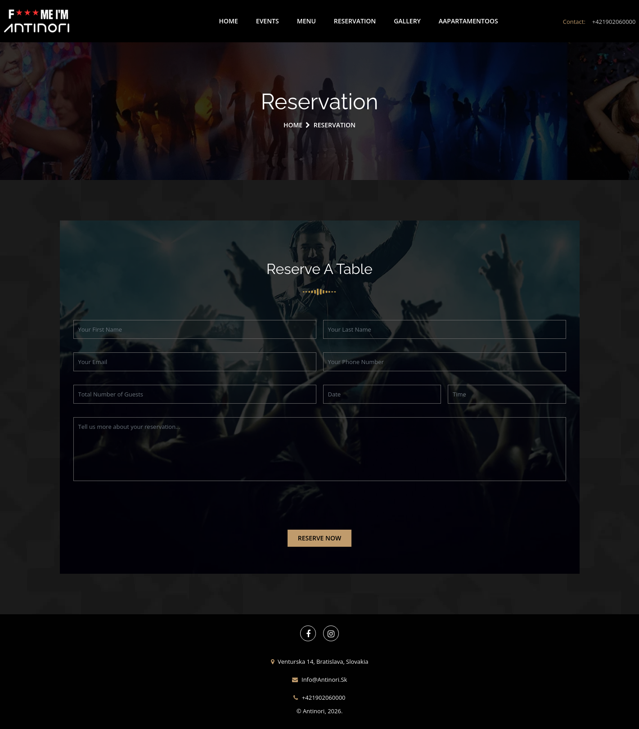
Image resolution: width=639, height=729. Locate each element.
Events (267, 21)
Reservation (355, 21)
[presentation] (141, 512)
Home (228, 21)
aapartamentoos (468, 21)
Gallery (407, 21)
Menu (306, 21)
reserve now (320, 538)
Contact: (599, 22)
